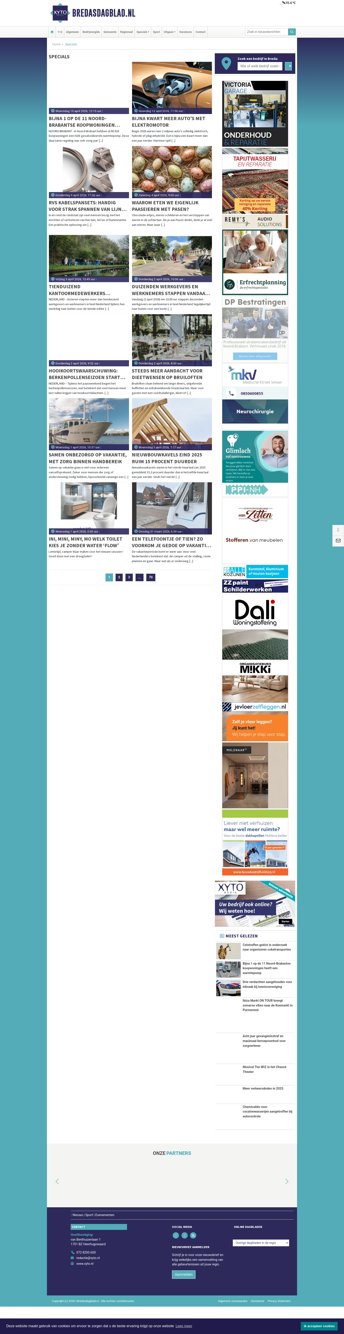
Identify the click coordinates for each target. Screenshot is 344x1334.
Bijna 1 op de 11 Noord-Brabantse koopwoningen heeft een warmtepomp (82, 121)
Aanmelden (184, 1302)
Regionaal (126, 32)
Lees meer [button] (184, 1326)
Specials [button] (141, 32)
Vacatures (185, 32)
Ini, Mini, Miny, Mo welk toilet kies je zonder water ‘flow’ (85, 542)
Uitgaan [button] (168, 32)
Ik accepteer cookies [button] (319, 1326)
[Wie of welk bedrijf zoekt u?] (260, 66)
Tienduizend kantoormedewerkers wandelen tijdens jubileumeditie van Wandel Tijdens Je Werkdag (83, 290)
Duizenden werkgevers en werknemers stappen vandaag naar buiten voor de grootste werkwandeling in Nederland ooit (170, 290)
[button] (52, 1209)
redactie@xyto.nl (88, 1285)
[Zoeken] (292, 31)
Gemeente (110, 32)
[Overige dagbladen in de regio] (261, 1270)
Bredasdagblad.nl (103, 13)
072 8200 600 (86, 1280)
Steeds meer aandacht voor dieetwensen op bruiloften (167, 373)
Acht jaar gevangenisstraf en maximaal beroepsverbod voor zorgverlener (264, 1068)
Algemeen (72, 32)
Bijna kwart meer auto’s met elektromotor (168, 121)
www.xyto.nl (84, 1291)
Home (56, 44)
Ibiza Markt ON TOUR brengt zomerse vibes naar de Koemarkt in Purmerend (268, 1032)
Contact (201, 32)
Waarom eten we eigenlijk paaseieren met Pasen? (165, 205)
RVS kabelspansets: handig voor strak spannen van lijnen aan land (88, 206)
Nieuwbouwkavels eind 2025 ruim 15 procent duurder (167, 457)
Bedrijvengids (91, 32)
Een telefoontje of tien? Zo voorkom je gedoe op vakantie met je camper (170, 542)
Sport (156, 32)
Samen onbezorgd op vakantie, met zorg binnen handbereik (88, 457)
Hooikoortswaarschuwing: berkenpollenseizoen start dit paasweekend (84, 374)
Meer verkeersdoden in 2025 (263, 1116)
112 (59, 32)
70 (151, 577)
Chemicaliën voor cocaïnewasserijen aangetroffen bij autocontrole (267, 1138)
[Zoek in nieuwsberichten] (266, 31)
